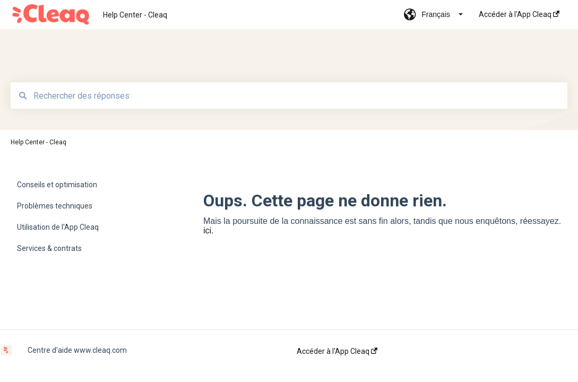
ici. (208, 230)
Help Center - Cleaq (135, 15)
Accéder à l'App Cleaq (337, 351)
